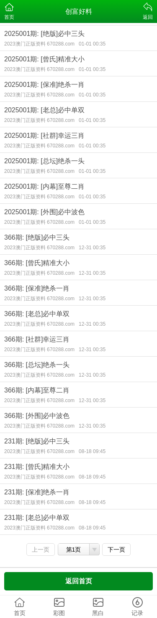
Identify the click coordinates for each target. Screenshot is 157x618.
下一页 (116, 549)
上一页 (40, 549)
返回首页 (78, 581)
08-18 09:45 (92, 451)
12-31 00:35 (92, 248)
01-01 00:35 (92, 44)
